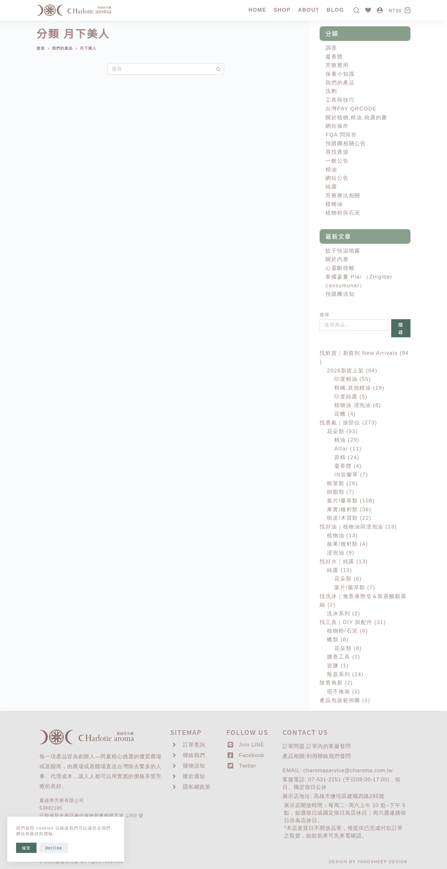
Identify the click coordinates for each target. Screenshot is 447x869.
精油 (331, 169)
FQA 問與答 (341, 135)
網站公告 (337, 178)
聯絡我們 (329, 756)
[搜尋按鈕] (218, 69)
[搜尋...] (159, 69)
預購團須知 (339, 294)
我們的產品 (339, 83)
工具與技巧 (339, 100)
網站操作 (337, 126)
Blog (335, 10)
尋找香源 (337, 152)
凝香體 (334, 57)
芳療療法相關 (342, 195)
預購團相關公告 (345, 143)
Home (257, 10)
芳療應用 (337, 65)
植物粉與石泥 (342, 213)
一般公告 (337, 161)
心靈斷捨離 (339, 268)
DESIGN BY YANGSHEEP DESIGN (368, 861)
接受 (26, 848)
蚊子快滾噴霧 (342, 251)
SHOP (282, 10)
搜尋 (324, 314)
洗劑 (331, 91)
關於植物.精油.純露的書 (356, 117)
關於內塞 (337, 259)
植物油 (334, 204)
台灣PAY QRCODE (351, 109)
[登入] (380, 10)
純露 (331, 187)
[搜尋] (356, 10)
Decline (54, 848)
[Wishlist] (368, 10)
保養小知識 (339, 74)
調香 (331, 48)
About (308, 10)
